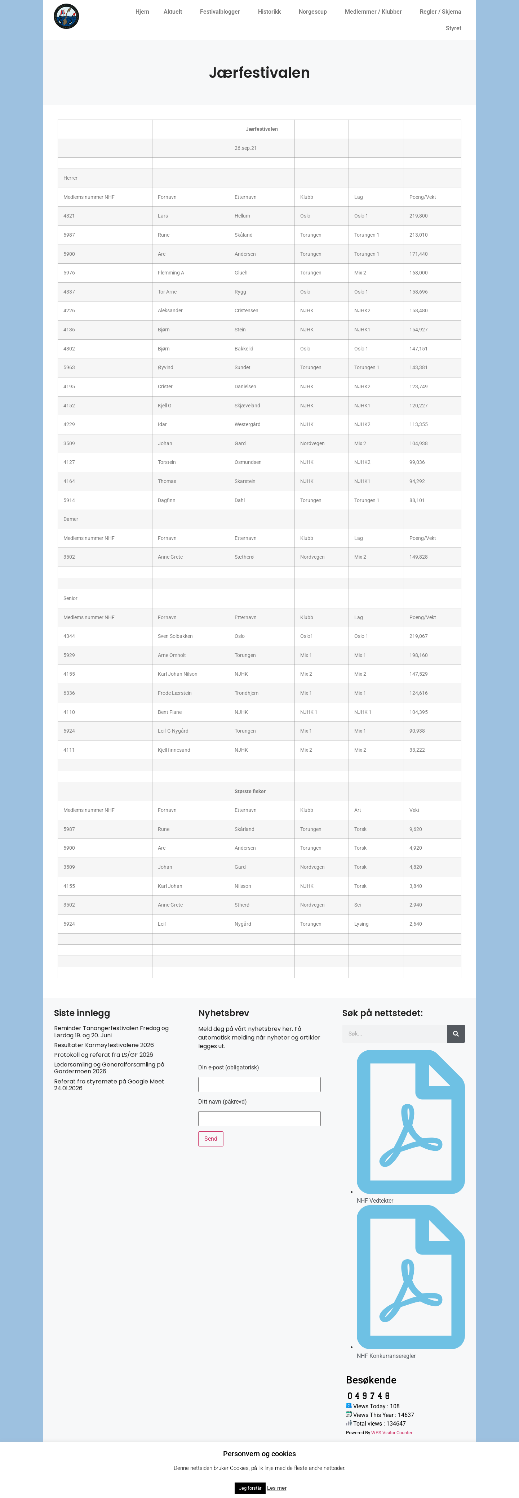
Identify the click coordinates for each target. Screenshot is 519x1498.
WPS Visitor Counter (391, 1432)
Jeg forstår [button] (250, 1488)
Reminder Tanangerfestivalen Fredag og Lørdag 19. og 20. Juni (111, 1031)
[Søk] (456, 1034)
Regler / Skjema (442, 11)
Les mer (277, 1488)
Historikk (271, 11)
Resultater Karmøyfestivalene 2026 (104, 1045)
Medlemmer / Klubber (375, 11)
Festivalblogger (222, 11)
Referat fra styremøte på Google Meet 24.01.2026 (109, 1084)
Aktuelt (175, 11)
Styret (455, 28)
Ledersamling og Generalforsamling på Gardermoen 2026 (109, 1068)
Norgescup (315, 11)
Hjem (142, 11)
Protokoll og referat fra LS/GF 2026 (103, 1055)
